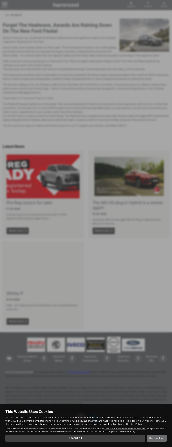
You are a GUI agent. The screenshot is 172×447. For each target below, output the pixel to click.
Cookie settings (156, 438)
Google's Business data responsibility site (125, 429)
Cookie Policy (134, 424)
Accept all (75, 438)
